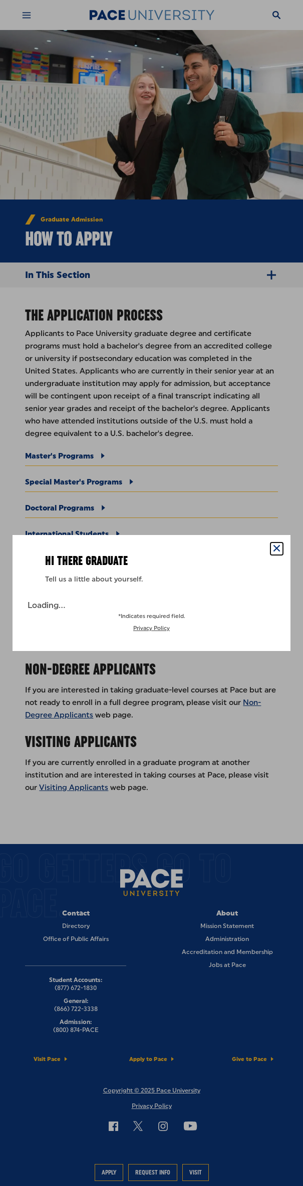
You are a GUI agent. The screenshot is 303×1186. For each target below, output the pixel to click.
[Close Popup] (276, 548)
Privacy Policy (151, 628)
